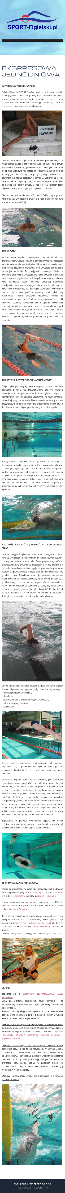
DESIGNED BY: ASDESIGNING (32, 1188)
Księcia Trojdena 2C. (47, 896)
